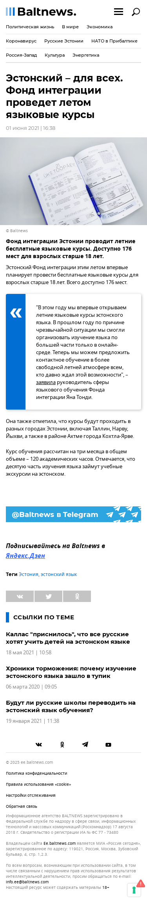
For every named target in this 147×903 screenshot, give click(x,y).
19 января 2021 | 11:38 (32, 721)
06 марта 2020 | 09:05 (31, 687)
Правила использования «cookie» (38, 784)
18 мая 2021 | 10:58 (28, 652)
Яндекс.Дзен (25, 556)
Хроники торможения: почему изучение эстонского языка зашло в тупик (71, 672)
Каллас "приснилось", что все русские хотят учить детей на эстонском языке (68, 637)
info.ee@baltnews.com (27, 882)
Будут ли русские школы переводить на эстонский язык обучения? (71, 706)
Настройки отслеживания (31, 795)
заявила (46, 382)
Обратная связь (21, 806)
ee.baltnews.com (60, 843)
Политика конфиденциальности (36, 773)
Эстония (28, 574)
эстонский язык (59, 574)
